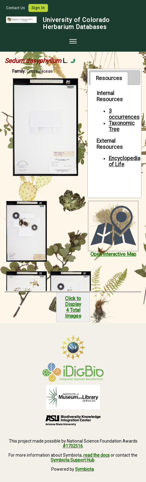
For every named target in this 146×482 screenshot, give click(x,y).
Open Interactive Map (113, 254)
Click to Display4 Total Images (73, 307)
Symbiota (84, 469)
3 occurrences (124, 114)
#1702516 (73, 445)
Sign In (38, 8)
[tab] (109, 78)
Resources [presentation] (109, 78)
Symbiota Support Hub (72, 460)
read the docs (96, 455)
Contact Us (16, 8)
